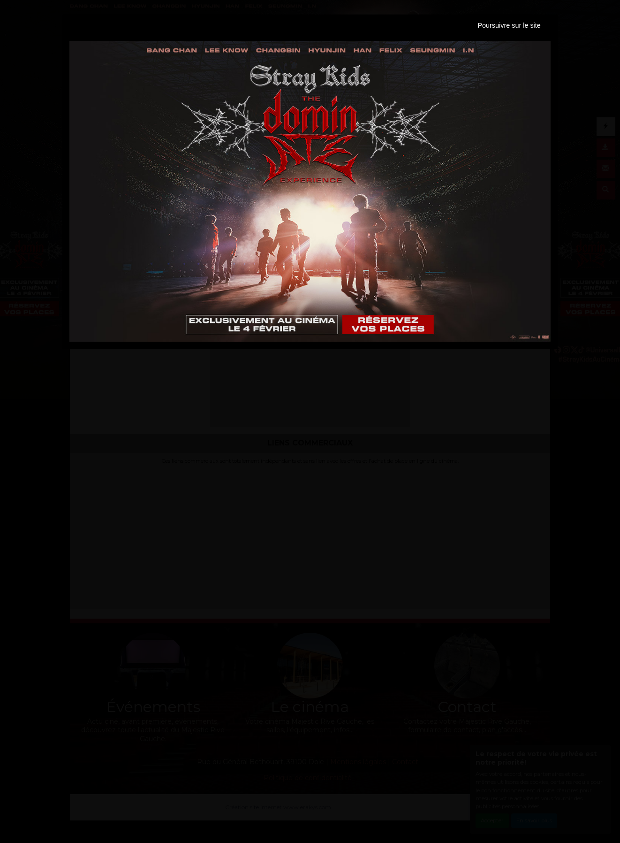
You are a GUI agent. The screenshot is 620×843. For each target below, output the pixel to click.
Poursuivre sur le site (508, 25)
